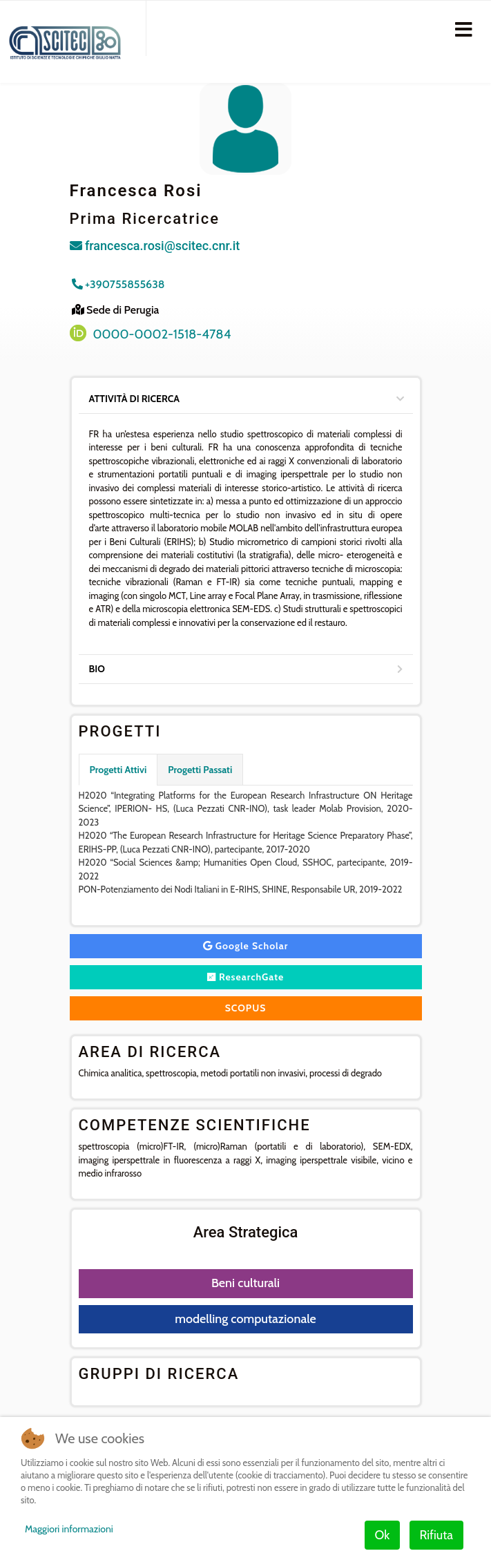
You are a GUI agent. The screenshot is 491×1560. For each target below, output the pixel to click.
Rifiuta (436, 1535)
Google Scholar (246, 946)
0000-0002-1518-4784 (162, 334)
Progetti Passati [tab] (200, 769)
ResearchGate (246, 977)
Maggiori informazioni (69, 1529)
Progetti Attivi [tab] (118, 769)
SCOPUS (246, 1008)
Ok (382, 1535)
